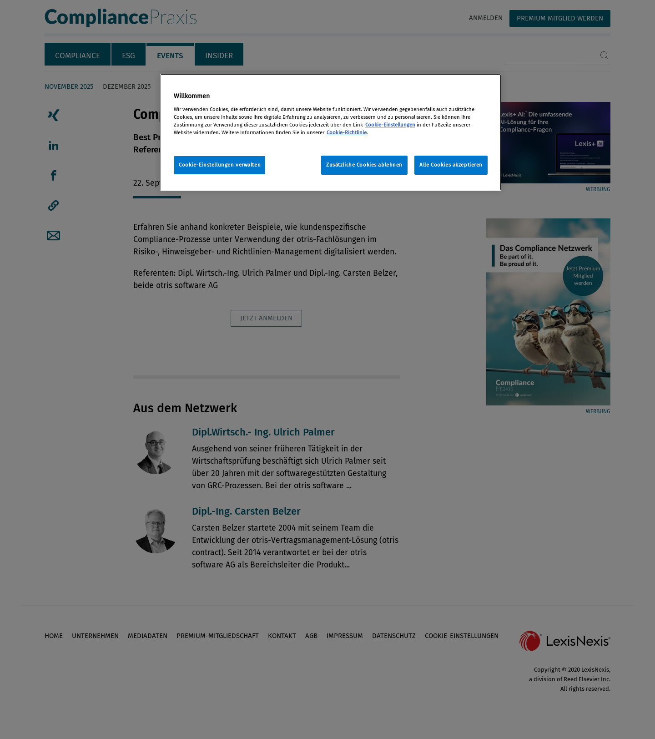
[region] (330, 132)
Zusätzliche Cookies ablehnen (364, 165)
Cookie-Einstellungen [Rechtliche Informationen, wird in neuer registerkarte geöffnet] (390, 124)
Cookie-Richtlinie (347, 132)
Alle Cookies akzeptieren (451, 165)
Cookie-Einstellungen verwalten (220, 165)
